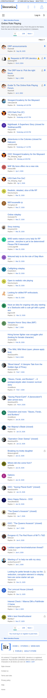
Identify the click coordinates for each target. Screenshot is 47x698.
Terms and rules (6, 676)
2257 (33, 662)
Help (2, 685)
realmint (10, 295)
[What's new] (43, 15)
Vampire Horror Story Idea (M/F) (22, 322)
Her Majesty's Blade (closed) (20, 427)
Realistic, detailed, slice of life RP (22, 190)
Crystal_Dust (12, 550)
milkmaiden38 (12, 103)
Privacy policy (5, 680)
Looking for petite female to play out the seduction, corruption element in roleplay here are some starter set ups (26, 574)
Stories (24, 646)
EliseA (10, 477)
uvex (9, 259)
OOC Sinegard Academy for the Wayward (26, 154)
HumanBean (12, 514)
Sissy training (14, 227)
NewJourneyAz (13, 193)
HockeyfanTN (12, 217)
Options (11, 475)
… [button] (19, 34)
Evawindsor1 (12, 271)
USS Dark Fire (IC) (16, 112)
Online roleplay (14, 215)
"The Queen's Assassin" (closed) (22, 511)
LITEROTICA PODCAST (7, 1)
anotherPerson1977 (14, 562)
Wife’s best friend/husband (19, 616)
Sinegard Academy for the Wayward (24, 100)
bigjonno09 (11, 313)
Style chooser (5, 666)
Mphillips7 (11, 619)
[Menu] (3, 15)
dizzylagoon (12, 592)
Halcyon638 (12, 130)
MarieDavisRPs (13, 355)
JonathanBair (12, 340)
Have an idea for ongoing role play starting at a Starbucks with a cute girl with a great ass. (26, 308)
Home (15, 646)
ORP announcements (17, 46)
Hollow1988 (12, 169)
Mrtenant (11, 538)
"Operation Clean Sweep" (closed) (23, 439)
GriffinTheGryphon (14, 607)
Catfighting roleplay (16, 268)
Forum (18, 651)
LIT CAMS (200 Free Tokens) (26, 1)
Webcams (35, 646)
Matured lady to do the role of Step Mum (25, 256)
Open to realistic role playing (20, 280)
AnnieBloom (12, 387)
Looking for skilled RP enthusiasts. (23, 293)
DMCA (28, 662)
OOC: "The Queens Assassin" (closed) (25, 523)
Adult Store (30, 651)
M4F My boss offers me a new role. (23, 166)
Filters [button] (41, 40)
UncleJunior (12, 429)
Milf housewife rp (15, 202)
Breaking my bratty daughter (20, 451)
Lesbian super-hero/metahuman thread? (25, 547)
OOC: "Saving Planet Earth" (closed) (24, 487)
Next (29, 34)
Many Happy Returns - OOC (20, 499)
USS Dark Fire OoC (16, 178)
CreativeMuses (13, 325)
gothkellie (11, 465)
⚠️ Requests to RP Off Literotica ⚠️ (24, 58)
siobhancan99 (12, 144)
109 (23, 34)
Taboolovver (12, 580)
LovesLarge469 (13, 247)
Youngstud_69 (12, 205)
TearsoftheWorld (13, 502)
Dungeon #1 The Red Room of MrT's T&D (26, 535)
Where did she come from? (20, 463)
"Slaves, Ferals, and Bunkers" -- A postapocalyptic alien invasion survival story (24, 382)
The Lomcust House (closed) (20, 589)
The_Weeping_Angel (15, 115)
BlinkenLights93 (13, 453)
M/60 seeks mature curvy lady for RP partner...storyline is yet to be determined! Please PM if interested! (26, 241)
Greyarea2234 (12, 229)
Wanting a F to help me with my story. (24, 559)
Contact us (4, 671)
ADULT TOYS (39, 1)
